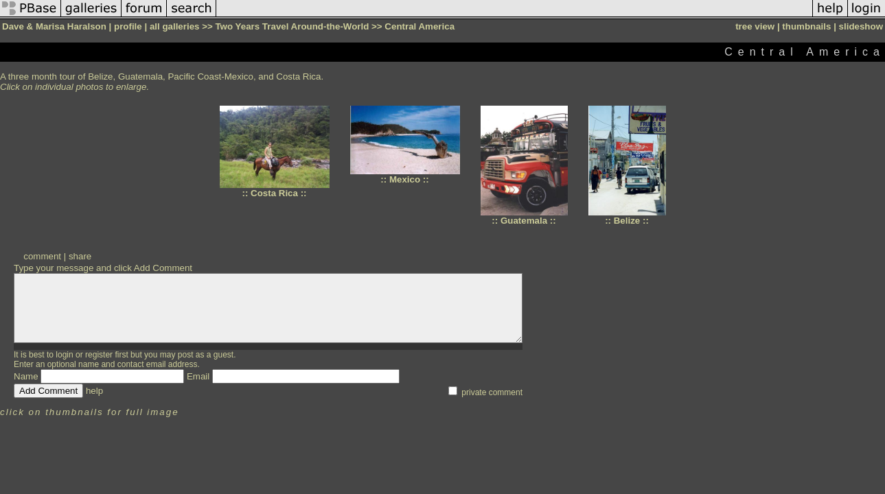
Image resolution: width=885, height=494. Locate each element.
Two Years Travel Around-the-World (292, 26)
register (99, 355)
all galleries (175, 26)
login (64, 355)
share (80, 256)
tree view (754, 26)
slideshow (861, 26)
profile (128, 26)
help (94, 391)
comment (42, 256)
